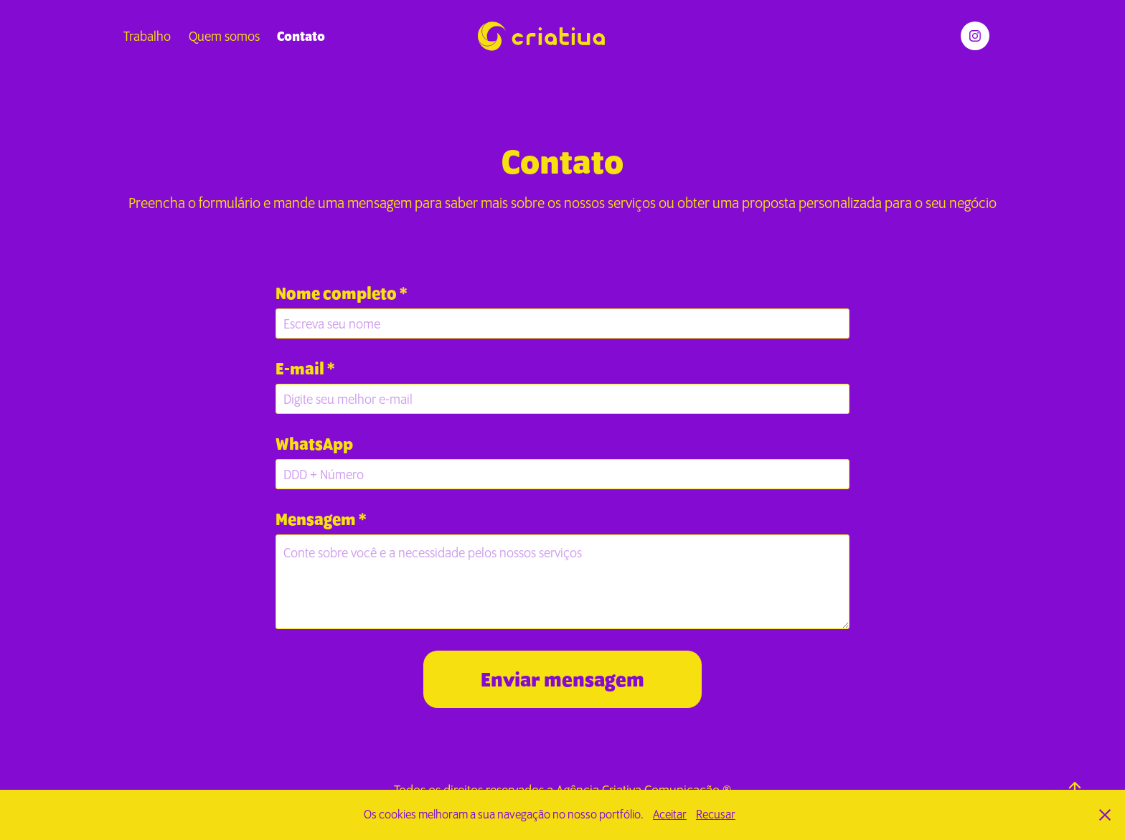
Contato (301, 36)
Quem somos (224, 36)
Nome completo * (341, 294)
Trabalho (147, 36)
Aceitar (670, 814)
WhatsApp (314, 444)
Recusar (715, 814)
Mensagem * (321, 520)
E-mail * (305, 369)
